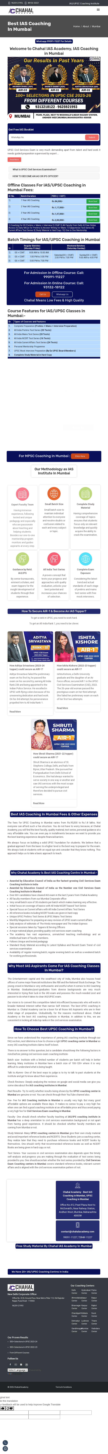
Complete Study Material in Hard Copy (33, 355)
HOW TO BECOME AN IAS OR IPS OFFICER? (35, 176)
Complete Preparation (24, 326)
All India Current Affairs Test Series (30, 342)
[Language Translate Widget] (18, 1370)
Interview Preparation (65, 326)
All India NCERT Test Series (27, 338)
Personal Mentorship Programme (29, 346)
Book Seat (93, 201)
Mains (49, 326)
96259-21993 (17, 3)
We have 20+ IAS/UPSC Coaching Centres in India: (40, 1271)
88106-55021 (33, 3)
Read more (14, 160)
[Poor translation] (9, 1408)
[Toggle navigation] (98, 9)
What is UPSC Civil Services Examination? (34, 169)
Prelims (39, 326)
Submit (92, 137)
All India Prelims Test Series (27, 330)
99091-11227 (53, 41)
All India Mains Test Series (26, 334)
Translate (15, 1373)
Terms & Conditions (64, 1387)
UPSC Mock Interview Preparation (29, 351)
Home (76, 26)
